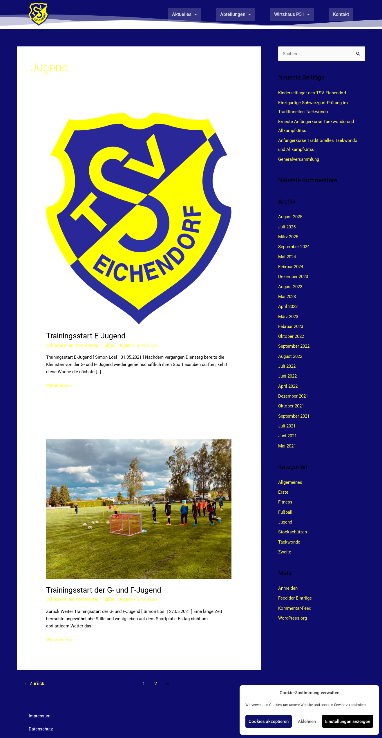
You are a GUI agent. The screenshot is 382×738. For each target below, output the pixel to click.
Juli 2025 (287, 225)
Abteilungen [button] (235, 14)
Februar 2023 (290, 323)
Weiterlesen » (59, 385)
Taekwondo (289, 536)
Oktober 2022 (291, 333)
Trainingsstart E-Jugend (86, 335)
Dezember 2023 (293, 274)
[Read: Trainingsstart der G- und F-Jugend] (139, 508)
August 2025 (290, 215)
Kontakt (341, 14)
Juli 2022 (287, 362)
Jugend (126, 345)
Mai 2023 (287, 294)
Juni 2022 (287, 372)
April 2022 (288, 382)
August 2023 (290, 284)
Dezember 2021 (293, 392)
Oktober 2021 (291, 402)
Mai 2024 (287, 254)
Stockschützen (292, 526)
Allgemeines (290, 477)
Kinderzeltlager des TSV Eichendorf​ (312, 92)
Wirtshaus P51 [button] (292, 14)
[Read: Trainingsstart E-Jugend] (139, 218)
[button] (184, 14)
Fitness (285, 496)
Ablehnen (307, 721)
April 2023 (288, 303)
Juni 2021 (287, 431)
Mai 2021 (287, 441)
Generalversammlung (298, 158)
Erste (283, 487)
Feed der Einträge (295, 591)
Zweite (284, 545)
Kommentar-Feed (294, 601)
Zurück (34, 683)
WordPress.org (292, 611)
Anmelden (288, 581)
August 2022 (290, 353)
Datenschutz (41, 729)
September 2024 (293, 245)
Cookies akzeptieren (269, 721)
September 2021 (293, 411)
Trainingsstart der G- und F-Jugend (103, 590)
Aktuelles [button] (184, 14)
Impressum (39, 716)
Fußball (109, 345)
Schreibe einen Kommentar (72, 345)
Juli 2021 (287, 421)
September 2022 (293, 343)
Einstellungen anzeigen (347, 721)
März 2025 (288, 235)
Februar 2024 (290, 264)
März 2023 (288, 313)
